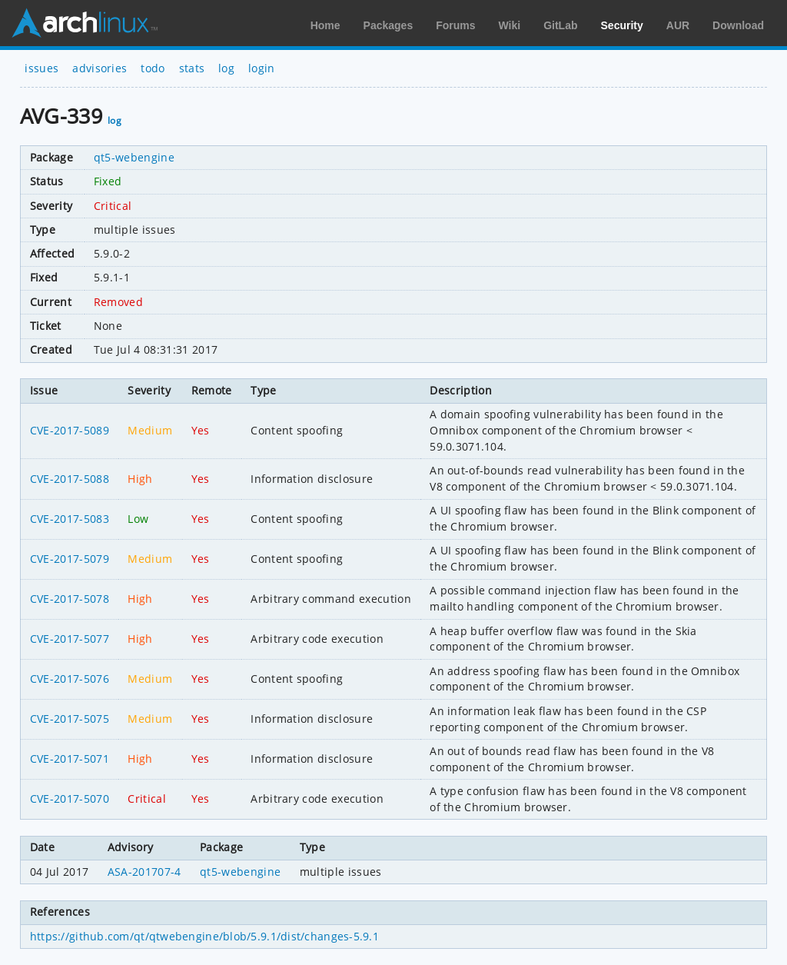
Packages (388, 25)
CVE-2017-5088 (69, 478)
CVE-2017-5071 (69, 758)
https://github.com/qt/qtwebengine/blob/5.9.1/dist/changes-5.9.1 (204, 936)
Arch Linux (85, 23)
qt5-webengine (134, 157)
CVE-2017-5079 (69, 558)
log (226, 68)
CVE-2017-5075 (69, 718)
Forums (455, 25)
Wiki (510, 25)
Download (738, 25)
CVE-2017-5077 (69, 638)
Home (325, 25)
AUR (677, 25)
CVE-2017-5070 (69, 798)
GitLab (560, 25)
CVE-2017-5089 (69, 430)
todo (152, 68)
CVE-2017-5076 (69, 678)
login (261, 68)
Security (622, 25)
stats (192, 68)
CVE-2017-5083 (69, 518)
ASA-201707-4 (144, 871)
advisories (99, 68)
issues (41, 68)
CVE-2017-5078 (69, 598)
